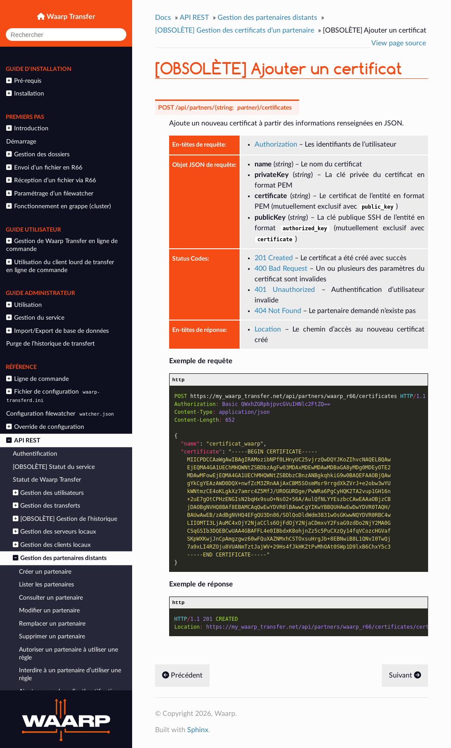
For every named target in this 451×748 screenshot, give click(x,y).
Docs (163, 17)
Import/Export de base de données (57, 331)
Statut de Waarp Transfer (47, 479)
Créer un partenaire (45, 571)
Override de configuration (45, 427)
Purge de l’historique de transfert (50, 343)
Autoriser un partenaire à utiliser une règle (68, 653)
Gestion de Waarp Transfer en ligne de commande (61, 245)
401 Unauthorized (285, 289)
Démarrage (21, 141)
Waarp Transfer (70, 16)
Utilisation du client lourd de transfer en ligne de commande (60, 266)
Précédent (182, 677)
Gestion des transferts (46, 505)
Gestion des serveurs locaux (54, 531)
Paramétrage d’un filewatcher (49, 193)
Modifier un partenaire (49, 610)
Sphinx (197, 732)
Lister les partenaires (46, 584)
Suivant (405, 677)
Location (268, 329)
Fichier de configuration (53, 395)
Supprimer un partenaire (52, 636)
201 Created (274, 258)
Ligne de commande (37, 379)
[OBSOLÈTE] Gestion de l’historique (65, 519)
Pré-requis (23, 80)
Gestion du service (35, 317)
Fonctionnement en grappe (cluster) (58, 206)
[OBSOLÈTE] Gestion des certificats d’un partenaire (234, 30)
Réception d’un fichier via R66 (51, 180)
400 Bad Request (281, 268)
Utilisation (23, 305)
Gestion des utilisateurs (48, 493)
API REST (23, 440)
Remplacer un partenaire (52, 623)
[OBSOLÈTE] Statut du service (54, 467)
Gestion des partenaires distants (60, 558)
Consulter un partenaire (51, 597)
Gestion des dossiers (37, 154)
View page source (398, 43)
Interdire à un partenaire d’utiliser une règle (70, 674)
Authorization (276, 144)
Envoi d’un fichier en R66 (44, 167)
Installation (25, 93)
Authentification (35, 453)
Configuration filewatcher (61, 413)
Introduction (27, 128)
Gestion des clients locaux (52, 545)
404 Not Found (278, 310)
